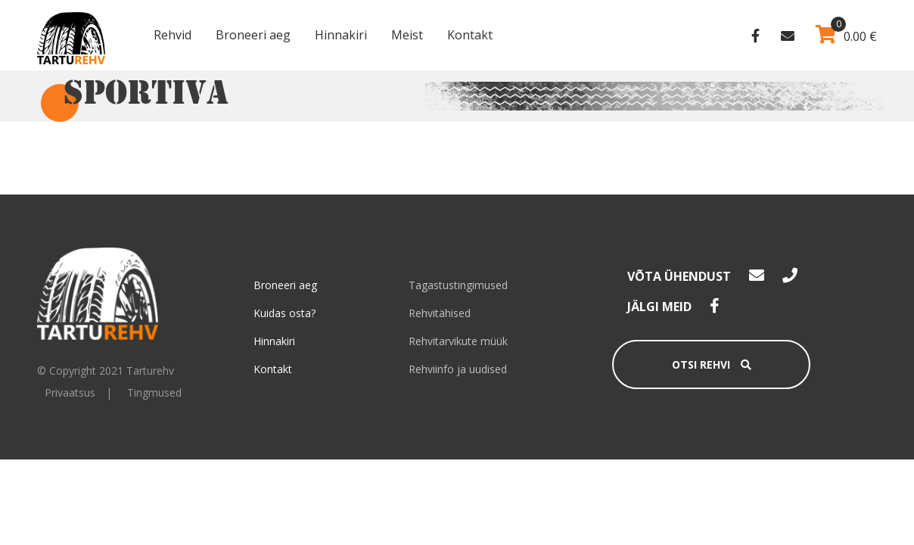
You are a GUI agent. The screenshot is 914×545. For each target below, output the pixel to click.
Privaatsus (70, 392)
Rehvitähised (440, 313)
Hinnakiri (341, 34)
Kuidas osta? (284, 313)
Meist (407, 34)
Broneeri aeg (253, 34)
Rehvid (172, 34)
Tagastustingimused (458, 285)
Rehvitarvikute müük (458, 341)
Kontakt (470, 34)
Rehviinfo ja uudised (458, 369)
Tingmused (154, 392)
